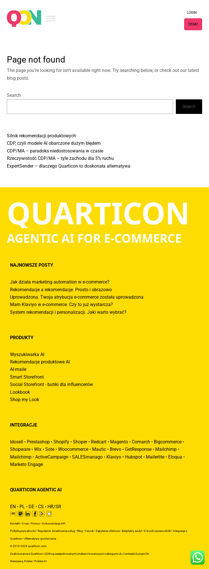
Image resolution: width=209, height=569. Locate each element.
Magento (119, 442)
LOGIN (192, 13)
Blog (80, 530)
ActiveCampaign (51, 457)
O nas (25, 523)
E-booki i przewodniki (157, 530)
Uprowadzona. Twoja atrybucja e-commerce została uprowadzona (77, 297)
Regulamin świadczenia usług (56, 530)
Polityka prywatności (23, 530)
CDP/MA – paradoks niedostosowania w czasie (55, 151)
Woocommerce (73, 449)
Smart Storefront (27, 377)
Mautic (99, 449)
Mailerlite (155, 457)
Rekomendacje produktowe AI (40, 362)
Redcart (98, 442)
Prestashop (38, 442)
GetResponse (138, 449)
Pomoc (35, 523)
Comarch (141, 442)
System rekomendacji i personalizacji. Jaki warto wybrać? (68, 312)
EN (13, 506)
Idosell (16, 442)
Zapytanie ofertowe (108, 530)
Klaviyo (113, 457)
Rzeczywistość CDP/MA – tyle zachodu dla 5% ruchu (60, 158)
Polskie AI (40, 561)
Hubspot (133, 457)
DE (31, 506)
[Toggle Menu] (50, 18)
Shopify (61, 442)
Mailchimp (166, 449)
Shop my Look (24, 399)
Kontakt (15, 523)
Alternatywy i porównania (40, 538)
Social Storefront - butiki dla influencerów (51, 384)
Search (14, 95)
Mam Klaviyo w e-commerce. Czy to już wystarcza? (61, 304)
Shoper (80, 442)
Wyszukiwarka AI (27, 354)
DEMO (193, 24)
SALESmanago (87, 457)
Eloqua (175, 457)
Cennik (89, 530)
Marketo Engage (26, 464)
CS (41, 506)
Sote (49, 449)
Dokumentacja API (53, 523)
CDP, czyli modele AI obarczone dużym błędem (54, 143)
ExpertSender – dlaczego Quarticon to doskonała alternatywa (68, 166)
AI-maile (18, 369)
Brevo (115, 449)
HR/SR (54, 506)
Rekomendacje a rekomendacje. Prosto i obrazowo (61, 289)
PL (22, 506)
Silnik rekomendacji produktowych (41, 135)
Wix (37, 449)
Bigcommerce (168, 442)
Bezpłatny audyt (132, 530)
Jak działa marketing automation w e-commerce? (60, 282)
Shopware (20, 449)
